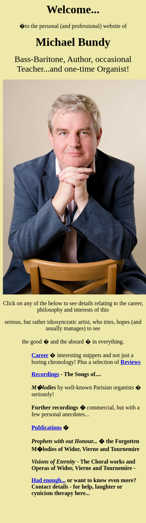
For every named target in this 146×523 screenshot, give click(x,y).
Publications (46, 427)
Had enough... (48, 480)
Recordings (45, 374)
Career (39, 355)
